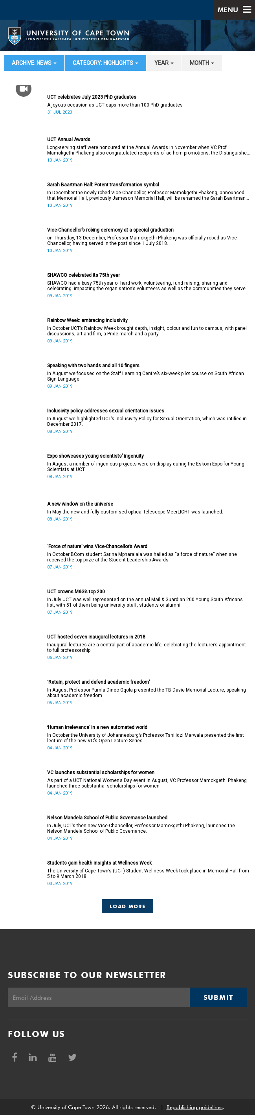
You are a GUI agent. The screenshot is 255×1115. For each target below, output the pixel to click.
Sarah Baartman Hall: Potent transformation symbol (103, 185)
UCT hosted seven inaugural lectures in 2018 (96, 637)
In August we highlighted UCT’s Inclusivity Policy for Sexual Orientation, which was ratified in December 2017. (147, 421)
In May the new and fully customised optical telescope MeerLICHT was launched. (135, 512)
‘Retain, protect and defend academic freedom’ (98, 682)
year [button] (164, 63)
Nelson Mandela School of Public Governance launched (107, 818)
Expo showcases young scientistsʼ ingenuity (95, 456)
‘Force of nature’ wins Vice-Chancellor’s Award (97, 546)
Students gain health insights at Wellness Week (99, 863)
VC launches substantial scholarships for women (100, 772)
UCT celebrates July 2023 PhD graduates (91, 97)
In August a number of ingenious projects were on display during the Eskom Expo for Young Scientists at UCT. (145, 466)
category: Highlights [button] (105, 63)
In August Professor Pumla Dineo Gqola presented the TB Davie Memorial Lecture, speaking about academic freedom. (146, 692)
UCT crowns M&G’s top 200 (76, 591)
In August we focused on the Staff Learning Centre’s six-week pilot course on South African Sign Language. (145, 376)
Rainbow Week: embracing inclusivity (87, 320)
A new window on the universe (80, 504)
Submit (218, 997)
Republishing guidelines (195, 1107)
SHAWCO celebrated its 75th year (83, 275)
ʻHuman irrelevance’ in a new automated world (97, 727)
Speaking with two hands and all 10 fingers (93, 365)
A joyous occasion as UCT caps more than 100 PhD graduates (115, 105)
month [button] (202, 63)
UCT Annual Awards (68, 139)
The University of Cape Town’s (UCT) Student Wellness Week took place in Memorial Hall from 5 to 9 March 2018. (148, 873)
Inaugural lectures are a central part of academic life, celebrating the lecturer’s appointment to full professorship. (146, 647)
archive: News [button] (34, 63)
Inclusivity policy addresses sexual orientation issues (105, 411)
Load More (127, 906)
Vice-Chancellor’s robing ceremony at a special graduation (110, 230)
